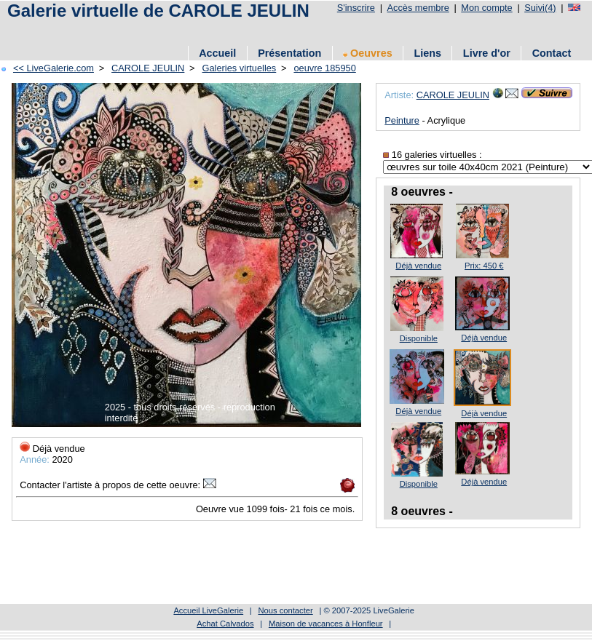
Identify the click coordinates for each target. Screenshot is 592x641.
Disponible (419, 338)
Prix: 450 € (484, 265)
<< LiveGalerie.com (53, 68)
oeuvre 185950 (324, 68)
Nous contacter (285, 610)
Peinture (401, 120)
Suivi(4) (540, 7)
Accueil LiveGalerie (208, 610)
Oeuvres (367, 53)
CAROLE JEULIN (147, 68)
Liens (427, 53)
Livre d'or (486, 53)
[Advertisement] (269, 30)
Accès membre (418, 7)
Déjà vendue (418, 265)
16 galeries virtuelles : (432, 154)
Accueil (217, 53)
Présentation (289, 53)
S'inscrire (356, 7)
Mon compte (486, 7)
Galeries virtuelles (239, 68)
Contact (552, 53)
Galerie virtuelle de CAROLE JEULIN (158, 10)
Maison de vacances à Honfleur (326, 623)
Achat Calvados (225, 623)
